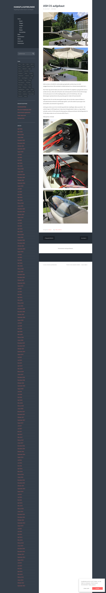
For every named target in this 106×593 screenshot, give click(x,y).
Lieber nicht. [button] (86, 588)
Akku (57, 229)
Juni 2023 (20, 223)
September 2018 (21, 385)
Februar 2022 (21, 268)
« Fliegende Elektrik (48, 238)
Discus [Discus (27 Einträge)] (32, 66)
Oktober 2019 (21, 348)
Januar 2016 (20, 477)
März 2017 (20, 437)
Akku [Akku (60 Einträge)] (24, 64)
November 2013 (21, 551)
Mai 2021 (20, 294)
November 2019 (21, 345)
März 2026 (20, 131)
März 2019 (20, 368)
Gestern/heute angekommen (24, 112)
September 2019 (21, 351)
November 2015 (21, 483)
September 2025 (21, 148)
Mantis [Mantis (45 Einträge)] (29, 80)
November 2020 (21, 311)
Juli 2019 (20, 357)
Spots (19, 34)
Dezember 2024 (21, 174)
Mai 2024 (20, 194)
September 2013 (21, 557)
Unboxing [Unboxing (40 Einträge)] (25, 93)
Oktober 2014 (21, 520)
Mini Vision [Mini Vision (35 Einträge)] (20, 84)
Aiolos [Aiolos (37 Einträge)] (19, 64)
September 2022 (21, 248)
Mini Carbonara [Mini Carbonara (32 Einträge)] (21, 82)
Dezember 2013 (21, 548)
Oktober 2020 (21, 314)
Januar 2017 (20, 443)
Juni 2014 (20, 531)
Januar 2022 (20, 271)
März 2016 (20, 471)
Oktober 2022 (21, 246)
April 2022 (20, 263)
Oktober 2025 (21, 146)
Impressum (20, 41)
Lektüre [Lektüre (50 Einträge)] (30, 77)
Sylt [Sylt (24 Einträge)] (33, 91)
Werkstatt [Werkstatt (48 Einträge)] (20, 96)
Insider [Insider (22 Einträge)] (32, 75)
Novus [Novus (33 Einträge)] (30, 84)
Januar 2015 (20, 511)
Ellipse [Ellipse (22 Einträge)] (29, 68)
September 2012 (21, 585)
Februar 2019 (21, 371)
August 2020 (20, 320)
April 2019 (20, 365)
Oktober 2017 (21, 417)
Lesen (20, 27)
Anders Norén (76, 264)
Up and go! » (84, 238)
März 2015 (20, 505)
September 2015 (21, 488)
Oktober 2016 (21, 451)
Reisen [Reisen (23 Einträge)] (29, 87)
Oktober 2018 (21, 383)
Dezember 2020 (21, 308)
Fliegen (21, 23)
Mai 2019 (20, 363)
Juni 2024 (20, 191)
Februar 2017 (21, 440)
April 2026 (20, 128)
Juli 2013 (20, 563)
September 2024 (21, 183)
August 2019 (20, 354)
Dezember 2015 (21, 480)
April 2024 (20, 197)
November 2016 (21, 448)
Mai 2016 (20, 465)
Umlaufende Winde (22, 106)
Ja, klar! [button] (97, 588)
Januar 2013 (20, 580)
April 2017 (20, 434)
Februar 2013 (21, 577)
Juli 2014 (20, 528)
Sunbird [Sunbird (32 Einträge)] (29, 91)
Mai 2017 (20, 431)
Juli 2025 (20, 154)
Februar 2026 (21, 134)
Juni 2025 (20, 157)
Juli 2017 (20, 425)
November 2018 (21, 380)
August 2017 (20, 423)
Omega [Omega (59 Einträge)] (19, 87)
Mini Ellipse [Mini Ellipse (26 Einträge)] (28, 82)
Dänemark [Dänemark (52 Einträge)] (25, 68)
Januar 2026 (20, 137)
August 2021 (20, 286)
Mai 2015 (20, 500)
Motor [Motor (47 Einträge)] (25, 84)
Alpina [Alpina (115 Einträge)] (27, 64)
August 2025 (20, 151)
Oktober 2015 (21, 485)
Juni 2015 (20, 497)
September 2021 (21, 283)
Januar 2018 (20, 408)
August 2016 (20, 457)
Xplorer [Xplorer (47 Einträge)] (25, 96)
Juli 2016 (20, 460)
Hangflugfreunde (24, 7)
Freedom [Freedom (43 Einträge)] (31, 73)
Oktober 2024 (21, 180)
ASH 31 (60, 229)
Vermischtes (22, 32)
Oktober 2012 (21, 582)
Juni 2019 (20, 360)
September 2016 (21, 454)
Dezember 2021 (21, 274)
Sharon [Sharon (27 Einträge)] (24, 91)
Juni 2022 (20, 257)
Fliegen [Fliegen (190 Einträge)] (26, 73)
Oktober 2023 (21, 214)
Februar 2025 (21, 168)
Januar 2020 (20, 340)
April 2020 (20, 331)
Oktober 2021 (21, 280)
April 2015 (20, 503)
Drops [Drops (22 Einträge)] (19, 68)
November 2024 (21, 177)
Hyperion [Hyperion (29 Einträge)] (27, 75)
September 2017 (21, 420)
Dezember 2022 (21, 240)
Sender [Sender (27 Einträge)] (27, 89)
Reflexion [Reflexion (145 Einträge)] (25, 87)
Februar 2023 (21, 234)
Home (19, 19)
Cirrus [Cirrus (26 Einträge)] (24, 66)
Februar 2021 (21, 303)
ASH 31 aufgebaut (53, 5)
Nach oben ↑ (84, 264)
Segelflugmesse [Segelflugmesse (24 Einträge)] (21, 89)
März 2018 (20, 403)
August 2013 (20, 560)
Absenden (33, 53)
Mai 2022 (20, 260)
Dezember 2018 (21, 377)
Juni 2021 (20, 291)
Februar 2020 (21, 337)
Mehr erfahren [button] (92, 584)
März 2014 (20, 540)
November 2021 (21, 277)
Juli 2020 (20, 323)
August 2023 (20, 217)
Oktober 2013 (21, 554)
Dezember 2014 (21, 514)
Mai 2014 (20, 534)
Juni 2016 (20, 463)
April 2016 (20, 468)
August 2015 (20, 491)
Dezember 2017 (21, 411)
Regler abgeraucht (22, 115)
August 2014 (20, 525)
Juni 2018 (20, 394)
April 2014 (20, 537)
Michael (53, 8)
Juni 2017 (20, 428)
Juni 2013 (20, 565)
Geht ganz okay (21, 118)
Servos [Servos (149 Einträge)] (32, 89)
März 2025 (20, 166)
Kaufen (21, 25)
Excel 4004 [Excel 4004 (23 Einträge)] (26, 71)
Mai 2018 (20, 397)
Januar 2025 (20, 171)
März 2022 (20, 266)
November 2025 (21, 143)
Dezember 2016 (21, 445)
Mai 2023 (20, 226)
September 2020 (21, 317)
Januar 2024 (20, 206)
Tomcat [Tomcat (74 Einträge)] (19, 93)
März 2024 (20, 200)
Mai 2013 (20, 568)
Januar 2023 (20, 237)
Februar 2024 (21, 203)
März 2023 (20, 231)
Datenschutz (21, 43)
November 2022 (21, 243)
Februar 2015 (21, 508)
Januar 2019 (20, 374)
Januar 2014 (20, 545)
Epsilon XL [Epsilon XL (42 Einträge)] (20, 71)
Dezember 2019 (21, 343)
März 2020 (20, 334)
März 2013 (20, 574)
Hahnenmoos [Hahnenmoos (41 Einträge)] (20, 75)
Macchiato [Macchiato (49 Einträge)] (20, 80)
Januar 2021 (20, 305)
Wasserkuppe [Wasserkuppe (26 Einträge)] (31, 93)
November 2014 (21, 517)
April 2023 (20, 228)
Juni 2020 (20, 325)
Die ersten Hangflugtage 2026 (24, 109)
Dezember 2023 (21, 208)
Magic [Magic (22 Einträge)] (25, 80)
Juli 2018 (20, 391)
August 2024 (20, 186)
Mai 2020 (20, 328)
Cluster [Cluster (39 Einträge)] (28, 66)
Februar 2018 (21, 405)
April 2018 (20, 400)
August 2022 (20, 251)
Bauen (20, 21)
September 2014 (21, 523)
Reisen (21, 30)
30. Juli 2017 (46, 8)
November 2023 (21, 211)
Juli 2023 (20, 220)
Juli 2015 (20, 494)
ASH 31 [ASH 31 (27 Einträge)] (32, 64)
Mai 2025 (20, 160)
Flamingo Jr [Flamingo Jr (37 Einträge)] (20, 73)
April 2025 (20, 163)
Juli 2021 (20, 288)
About (19, 39)
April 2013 (20, 571)
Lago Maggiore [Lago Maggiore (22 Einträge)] (25, 77)
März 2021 (20, 300)
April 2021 (20, 297)
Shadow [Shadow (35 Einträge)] (19, 91)
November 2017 (21, 414)
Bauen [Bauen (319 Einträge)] (19, 66)
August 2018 (20, 388)
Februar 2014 (21, 543)
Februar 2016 (21, 474)
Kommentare (21, 36)
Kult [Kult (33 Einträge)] (19, 77)
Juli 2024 (20, 188)
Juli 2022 (20, 254)
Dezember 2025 (21, 140)
